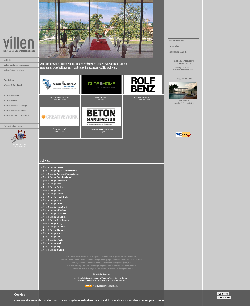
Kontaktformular (176, 40)
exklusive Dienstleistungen (15, 110)
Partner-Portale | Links (13, 126)
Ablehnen (223, 293)
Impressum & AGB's (178, 52)
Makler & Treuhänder (13, 85)
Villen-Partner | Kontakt (14, 70)
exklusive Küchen (11, 95)
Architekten (9, 80)
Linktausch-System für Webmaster (21, 144)
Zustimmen (224, 297)
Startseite (7, 60)
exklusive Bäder (11, 100)
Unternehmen (175, 46)
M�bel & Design (52, 167)
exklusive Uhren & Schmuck (16, 115)
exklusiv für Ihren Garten (183, 100)
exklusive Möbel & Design (15, 105)
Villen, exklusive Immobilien (16, 65)
